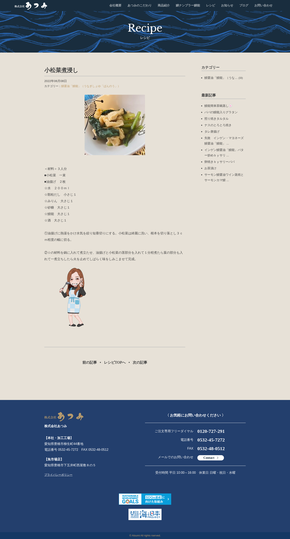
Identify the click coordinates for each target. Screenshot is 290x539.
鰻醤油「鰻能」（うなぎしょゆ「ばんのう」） (90, 86)
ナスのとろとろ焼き (218, 125)
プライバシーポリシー (58, 474)
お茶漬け (210, 168)
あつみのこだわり (139, 5)
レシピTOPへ (115, 362)
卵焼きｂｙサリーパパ (219, 161)
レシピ (210, 5)
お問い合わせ (263, 5)
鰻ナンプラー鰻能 (188, 5)
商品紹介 (164, 5)
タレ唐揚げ (212, 131)
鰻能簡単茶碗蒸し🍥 (218, 105)
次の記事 (140, 362)
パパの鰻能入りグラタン (221, 112)
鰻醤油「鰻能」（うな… (223, 77)
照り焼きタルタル (216, 118)
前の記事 (89, 362)
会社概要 (115, 5)
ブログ (243, 5)
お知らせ (227, 5)
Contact (208, 457)
